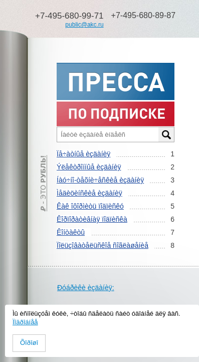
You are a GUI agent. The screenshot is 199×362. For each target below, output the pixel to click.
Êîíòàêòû (71, 232)
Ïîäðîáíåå (25, 322)
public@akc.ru (84, 24)
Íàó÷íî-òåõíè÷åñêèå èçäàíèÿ (100, 180)
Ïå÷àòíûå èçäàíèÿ (83, 154)
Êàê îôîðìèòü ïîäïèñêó (90, 206)
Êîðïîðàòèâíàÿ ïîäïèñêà (92, 219)
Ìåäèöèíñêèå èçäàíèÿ (89, 193)
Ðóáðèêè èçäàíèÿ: (85, 288)
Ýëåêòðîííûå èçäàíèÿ (89, 167)
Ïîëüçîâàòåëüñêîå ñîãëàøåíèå (102, 245)
